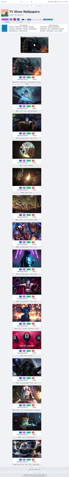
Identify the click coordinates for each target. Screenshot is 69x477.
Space (23, 464)
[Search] (32, 2)
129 (28, 378)
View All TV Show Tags (4, 28)
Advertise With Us (40, 471)
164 (28, 187)
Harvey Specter (31, 26)
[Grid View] (23, 19)
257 (28, 106)
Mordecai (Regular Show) (13, 30)
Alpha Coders (3, 1)
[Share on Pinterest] (14, 19)
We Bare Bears (30, 165)
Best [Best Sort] (37, 19)
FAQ (8, 471)
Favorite (5, 19)
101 (28, 405)
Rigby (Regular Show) (33, 28)
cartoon (49, 28)
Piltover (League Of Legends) (32, 219)
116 (28, 323)
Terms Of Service (20, 471)
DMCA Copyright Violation (50, 471)
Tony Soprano (25, 28)
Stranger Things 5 (19, 28)
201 (28, 242)
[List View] (25, 19)
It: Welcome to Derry (18, 26)
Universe (18, 464)
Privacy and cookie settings (62, 471)
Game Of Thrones (43, 26)
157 (28, 432)
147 (28, 296)
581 (28, 77)
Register (66, 1)
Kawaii (37, 328)
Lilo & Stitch (25, 328)
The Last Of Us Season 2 (23, 30)
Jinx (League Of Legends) (24, 138)
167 (28, 214)
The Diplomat (11, 26)
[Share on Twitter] (11, 19)
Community (57, 1)
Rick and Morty (42, 30)
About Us (3, 471)
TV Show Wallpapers (38, 6)
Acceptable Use (28, 471)
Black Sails (60, 30)
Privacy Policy (12, 471)
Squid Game (30, 355)
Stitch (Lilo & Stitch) (31, 328)
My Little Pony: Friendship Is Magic (53, 26)
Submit (52, 1)
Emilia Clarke (61, 28)
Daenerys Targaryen (50, 30)
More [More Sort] (41, 19)
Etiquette (34, 471)
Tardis (26, 464)
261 (28, 459)
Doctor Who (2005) (55, 28)
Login (62, 1)
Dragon (27, 83)
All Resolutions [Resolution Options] (47, 19)
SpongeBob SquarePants (30, 437)
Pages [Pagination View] (33, 19)
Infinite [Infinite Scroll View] (29, 19)
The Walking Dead (43, 28)
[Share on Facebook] (18, 19)
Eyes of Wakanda (12, 28)
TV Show (31, 6)
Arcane (56, 30)
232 (28, 133)
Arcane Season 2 (37, 410)
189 (28, 160)
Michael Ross (25, 26)
